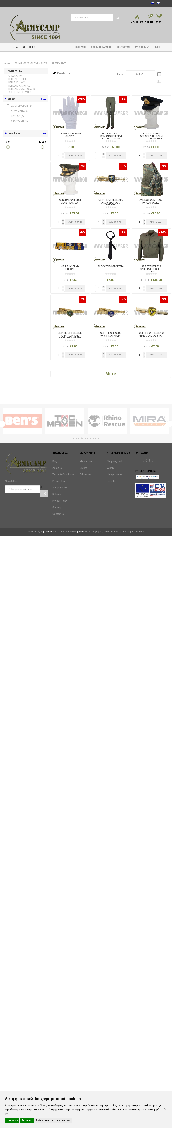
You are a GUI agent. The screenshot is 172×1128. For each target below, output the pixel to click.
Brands (12, 98)
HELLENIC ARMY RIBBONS (70, 268)
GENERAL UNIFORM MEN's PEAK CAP (70, 201)
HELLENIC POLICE (17, 79)
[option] (22, 421)
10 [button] (98, 438)
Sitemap (57, 507)
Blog (54, 461)
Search (111, 481)
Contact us (58, 513)
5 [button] (85, 438)
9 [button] (95, 438)
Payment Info (59, 481)
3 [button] (79, 438)
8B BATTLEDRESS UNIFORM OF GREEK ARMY (151, 269)
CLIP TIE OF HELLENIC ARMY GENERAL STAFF (151, 334)
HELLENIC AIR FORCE (19, 85)
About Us (57, 467)
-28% (81, 99)
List (159, 81)
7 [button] (90, 438)
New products (114, 474)
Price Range (14, 133)
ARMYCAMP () (17, 121)
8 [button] (93, 438)
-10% (162, 232)
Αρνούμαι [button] (27, 1120)
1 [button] (73, 438)
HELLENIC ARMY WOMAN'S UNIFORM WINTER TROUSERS (111, 136)
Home (7, 63)
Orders (83, 467)
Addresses (86, 474)
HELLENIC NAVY (16, 82)
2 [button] (76, 438)
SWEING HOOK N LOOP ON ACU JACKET (151, 201)
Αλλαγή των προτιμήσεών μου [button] (53, 1120)
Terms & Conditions (63, 474)
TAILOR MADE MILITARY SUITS (31, 63)
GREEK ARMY (15, 75)
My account (137, 22)
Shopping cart (114, 461)
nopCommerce (48, 531)
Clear (43, 99)
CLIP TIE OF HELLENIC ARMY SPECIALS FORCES (110, 203)
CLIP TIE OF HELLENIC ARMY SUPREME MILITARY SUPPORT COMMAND (70, 337)
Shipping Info (59, 487)
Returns (56, 494)
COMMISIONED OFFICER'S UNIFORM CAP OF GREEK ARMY (151, 136)
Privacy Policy (60, 500)
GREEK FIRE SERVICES (20, 92)
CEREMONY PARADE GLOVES (70, 135)
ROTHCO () (15, 116)
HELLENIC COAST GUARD (21, 89)
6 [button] (87, 438)
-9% (123, 99)
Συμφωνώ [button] (12, 1120)
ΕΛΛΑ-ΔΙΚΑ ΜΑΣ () (20, 106)
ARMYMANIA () (17, 111)
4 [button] (82, 438)
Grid (159, 74)
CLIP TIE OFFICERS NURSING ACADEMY (111, 334)
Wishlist (111, 467)
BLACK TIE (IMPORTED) (111, 266)
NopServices (81, 531)
